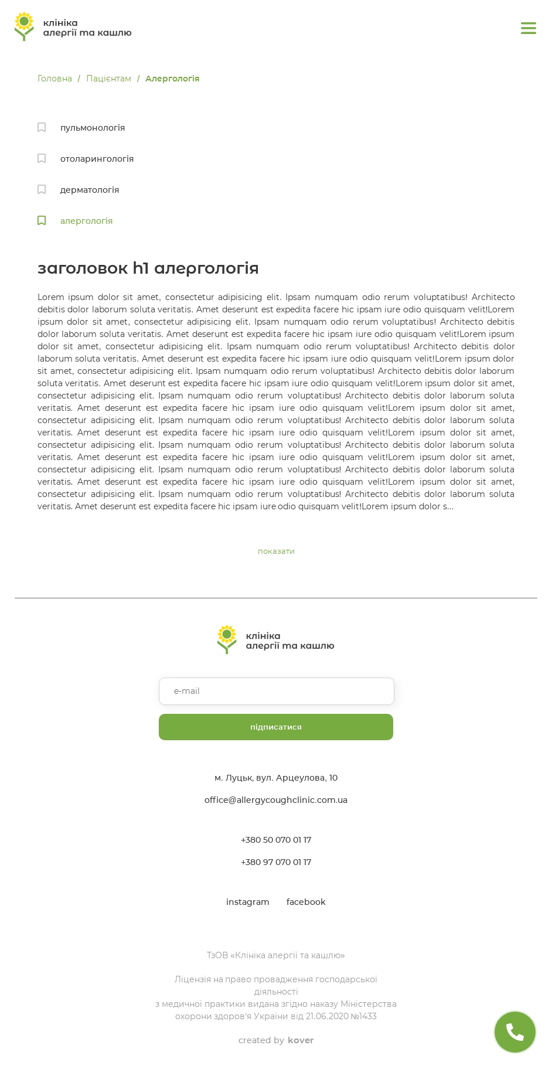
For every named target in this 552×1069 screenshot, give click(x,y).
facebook (306, 902)
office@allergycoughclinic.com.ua (276, 800)
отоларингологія (97, 159)
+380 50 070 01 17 (276, 840)
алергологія (86, 221)
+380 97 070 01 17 (276, 862)
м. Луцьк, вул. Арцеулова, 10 (276, 777)
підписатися (276, 726)
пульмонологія (92, 127)
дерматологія (90, 190)
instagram (248, 902)
